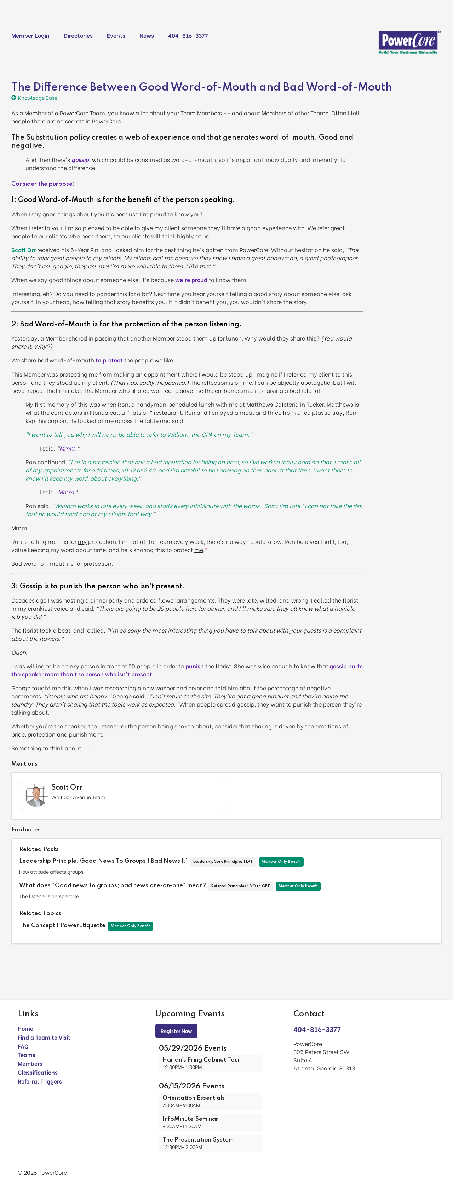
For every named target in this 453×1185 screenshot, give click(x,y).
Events (116, 35)
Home (25, 1028)
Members (30, 1063)
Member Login (30, 35)
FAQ (23, 1046)
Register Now (176, 1030)
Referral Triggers (40, 1081)
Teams (26, 1054)
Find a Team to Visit (44, 1037)
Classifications (38, 1072)
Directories (78, 35)
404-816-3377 (188, 35)
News (146, 35)
